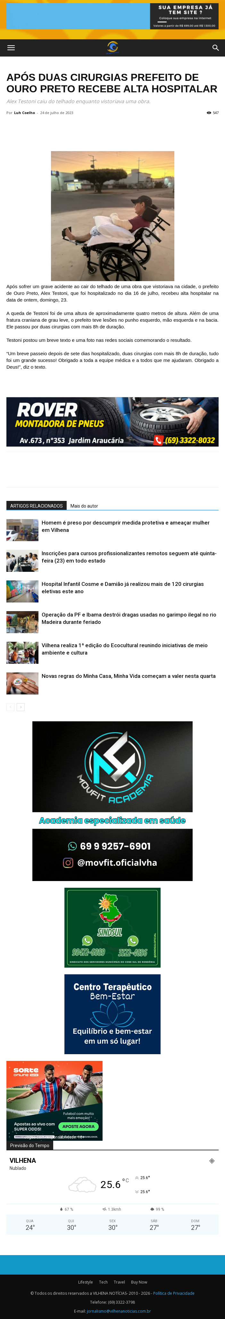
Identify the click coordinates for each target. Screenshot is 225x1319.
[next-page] (21, 707)
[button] (11, 48)
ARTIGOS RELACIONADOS (36, 506)
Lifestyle (85, 1282)
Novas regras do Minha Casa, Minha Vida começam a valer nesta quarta (129, 676)
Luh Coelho (24, 112)
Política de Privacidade (174, 1293)
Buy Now (139, 1282)
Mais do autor (84, 506)
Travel (119, 1282)
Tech (103, 1282)
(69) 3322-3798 (121, 1302)
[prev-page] (10, 707)
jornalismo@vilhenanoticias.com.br (119, 1311)
